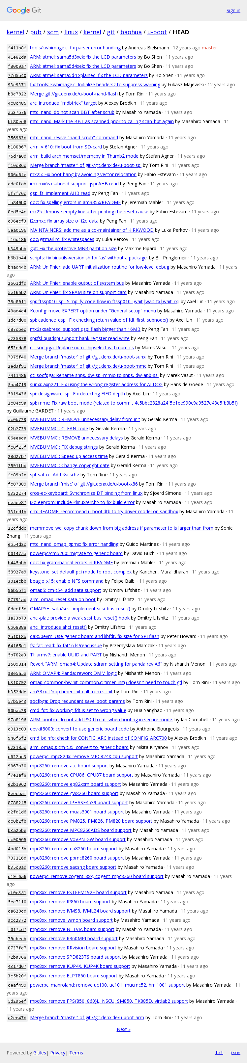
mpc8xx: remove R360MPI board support (74, 938)
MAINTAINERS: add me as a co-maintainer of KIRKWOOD (92, 230)
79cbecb (17, 939)
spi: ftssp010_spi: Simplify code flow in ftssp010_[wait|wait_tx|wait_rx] (104, 301)
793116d (17, 858)
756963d (17, 138)
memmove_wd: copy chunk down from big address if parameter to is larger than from (121, 528)
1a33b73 (17, 618)
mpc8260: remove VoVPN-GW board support (78, 839)
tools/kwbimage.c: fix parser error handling (75, 47)
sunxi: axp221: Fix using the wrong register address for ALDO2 (96, 384)
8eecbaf (17, 793)
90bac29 (17, 710)
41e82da (17, 57)
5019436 (17, 394)
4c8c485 (17, 103)
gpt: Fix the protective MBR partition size (73, 248)
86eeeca (17, 438)
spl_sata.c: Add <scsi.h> (54, 474)
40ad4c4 (17, 311)
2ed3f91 (17, 366)
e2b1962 (17, 784)
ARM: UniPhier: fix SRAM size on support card (78, 292)
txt (219, 1052)
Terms (76, 1053)
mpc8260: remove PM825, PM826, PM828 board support (91, 821)
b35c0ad (17, 867)
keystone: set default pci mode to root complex (81, 572)
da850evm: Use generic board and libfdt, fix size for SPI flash (94, 636)
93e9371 (17, 85)
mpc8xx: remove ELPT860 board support (73, 975)
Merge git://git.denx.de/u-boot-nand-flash (74, 94)
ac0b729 (17, 419)
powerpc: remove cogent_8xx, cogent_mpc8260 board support (97, 876)
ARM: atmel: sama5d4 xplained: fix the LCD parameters (89, 75)
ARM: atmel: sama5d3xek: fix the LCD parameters (83, 57)
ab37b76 (17, 112)
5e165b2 (17, 292)
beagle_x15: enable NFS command (67, 581)
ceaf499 (17, 985)
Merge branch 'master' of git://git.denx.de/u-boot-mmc (88, 366)
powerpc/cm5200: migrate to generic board (76, 553)
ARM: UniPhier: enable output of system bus (77, 283)
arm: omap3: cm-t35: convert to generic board (79, 747)
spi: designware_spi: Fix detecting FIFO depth (77, 393)
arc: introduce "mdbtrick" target (63, 103)
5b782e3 (17, 655)
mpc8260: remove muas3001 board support (77, 812)
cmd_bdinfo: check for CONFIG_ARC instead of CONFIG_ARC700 (98, 738)
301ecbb (17, 581)
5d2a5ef (17, 1001)
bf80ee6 (17, 121)
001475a (17, 553)
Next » (124, 1029)
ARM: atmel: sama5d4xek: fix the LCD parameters (83, 66)
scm (53, 32)
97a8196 (17, 720)
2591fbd (17, 465)
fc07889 (17, 484)
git (111, 32)
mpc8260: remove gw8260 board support (74, 793)
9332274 (17, 493)
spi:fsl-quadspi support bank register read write (80, 338)
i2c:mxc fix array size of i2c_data (64, 221)
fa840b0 (17, 202)
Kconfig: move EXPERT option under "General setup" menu (93, 310)
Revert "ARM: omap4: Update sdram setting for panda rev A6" (96, 664)
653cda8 (17, 348)
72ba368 (17, 957)
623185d (17, 747)
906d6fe (17, 174)
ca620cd (17, 911)
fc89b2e (17, 475)
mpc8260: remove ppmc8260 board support (77, 858)
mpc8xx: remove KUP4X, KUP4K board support (80, 966)
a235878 (17, 338)
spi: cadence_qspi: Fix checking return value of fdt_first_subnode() (99, 320)
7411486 (17, 375)
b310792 (17, 682)
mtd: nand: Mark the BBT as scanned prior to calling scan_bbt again (102, 121)
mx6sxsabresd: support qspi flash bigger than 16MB (85, 329)
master (209, 47)
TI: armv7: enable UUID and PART (66, 654)
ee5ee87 (17, 502)
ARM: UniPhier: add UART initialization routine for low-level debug (99, 267)
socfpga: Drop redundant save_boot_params (77, 701)
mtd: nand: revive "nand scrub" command (74, 137)
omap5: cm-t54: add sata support (65, 590)
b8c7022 (17, 94)
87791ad (17, 599)
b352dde (17, 692)
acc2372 (17, 920)
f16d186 (17, 239)
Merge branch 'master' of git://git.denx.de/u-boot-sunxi (88, 357)
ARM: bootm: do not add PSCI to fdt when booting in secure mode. (101, 719)
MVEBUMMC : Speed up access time (69, 456)
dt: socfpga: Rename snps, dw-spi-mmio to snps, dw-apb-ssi (94, 375)
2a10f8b (17, 636)
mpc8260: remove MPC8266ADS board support (81, 830)
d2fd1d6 (17, 812)
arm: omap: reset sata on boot (63, 599)
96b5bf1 (17, 590)
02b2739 (17, 429)
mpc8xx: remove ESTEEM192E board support (78, 892)
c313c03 (17, 729)
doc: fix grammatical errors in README (71, 562)
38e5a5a (17, 673)
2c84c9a (17, 403)
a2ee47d (17, 1018)
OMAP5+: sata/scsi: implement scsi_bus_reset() (80, 608)
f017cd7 (17, 929)
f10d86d (17, 165)
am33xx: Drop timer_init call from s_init (71, 691)
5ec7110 (17, 902)
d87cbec (17, 329)
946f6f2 (17, 738)
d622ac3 (17, 756)
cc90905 (17, 839)
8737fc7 (17, 948)
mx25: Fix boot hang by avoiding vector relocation (83, 174)
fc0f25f (17, 447)
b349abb (17, 249)
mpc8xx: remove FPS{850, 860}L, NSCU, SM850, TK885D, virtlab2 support (109, 1001)
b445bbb (17, 563)
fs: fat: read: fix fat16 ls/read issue (66, 645)
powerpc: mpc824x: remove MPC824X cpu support (84, 756)
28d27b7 (17, 456)
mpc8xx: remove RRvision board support (73, 947)
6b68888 (17, 627)
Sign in (233, 10)
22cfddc (17, 528)
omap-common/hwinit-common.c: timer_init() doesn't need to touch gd (106, 682)
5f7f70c (17, 193)
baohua (131, 32)
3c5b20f (17, 976)
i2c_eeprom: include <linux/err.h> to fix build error (82, 502)
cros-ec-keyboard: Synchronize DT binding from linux (86, 493)
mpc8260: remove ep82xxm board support (75, 784)
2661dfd (17, 283)
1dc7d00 (17, 320)
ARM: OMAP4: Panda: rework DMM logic (73, 673)
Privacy (57, 1053)
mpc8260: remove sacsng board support (73, 867)
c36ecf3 (17, 221)
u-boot (157, 32)
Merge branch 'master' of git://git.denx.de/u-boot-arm (87, 1017)
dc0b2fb (17, 821)
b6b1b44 (17, 258)
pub (36, 32)
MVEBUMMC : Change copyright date (69, 465)
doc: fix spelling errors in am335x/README (75, 202)
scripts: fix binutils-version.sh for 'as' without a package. (89, 257)
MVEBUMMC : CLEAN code (59, 428)
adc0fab (17, 184)
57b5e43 (17, 701)
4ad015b (17, 849)
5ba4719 (17, 384)
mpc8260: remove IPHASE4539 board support (79, 802)
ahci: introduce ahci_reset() (58, 627)
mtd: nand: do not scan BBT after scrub (72, 112)
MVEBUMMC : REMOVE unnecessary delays (76, 438)
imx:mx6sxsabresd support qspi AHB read (74, 183)
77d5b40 (17, 75)
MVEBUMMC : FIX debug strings (64, 447)
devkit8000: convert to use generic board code (79, 729)
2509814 (17, 664)
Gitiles (39, 1053)
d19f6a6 (17, 876)
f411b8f (17, 48)
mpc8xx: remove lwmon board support (71, 920)
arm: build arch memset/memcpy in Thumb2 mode (84, 156)
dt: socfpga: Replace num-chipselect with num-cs (82, 347)
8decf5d (17, 609)
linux (71, 32)
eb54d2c (17, 544)
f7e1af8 (17, 775)
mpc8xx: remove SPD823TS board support (75, 957)
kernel (15, 32)
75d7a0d (17, 156)
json (235, 1052)
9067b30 (17, 766)
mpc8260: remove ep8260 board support (73, 848)
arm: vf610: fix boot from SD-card (66, 147)
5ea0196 (17, 230)
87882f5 (17, 803)
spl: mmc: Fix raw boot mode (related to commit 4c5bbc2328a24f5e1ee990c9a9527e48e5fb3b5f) (134, 403)
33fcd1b (17, 512)
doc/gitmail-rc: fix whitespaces (62, 239)
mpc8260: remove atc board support (69, 765)
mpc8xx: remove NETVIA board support (72, 929)
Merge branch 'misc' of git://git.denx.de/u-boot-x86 (84, 484)
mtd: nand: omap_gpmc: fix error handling (74, 544)
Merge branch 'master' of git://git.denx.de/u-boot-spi (85, 165)
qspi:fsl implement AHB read (60, 193)
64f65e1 (17, 646)
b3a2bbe (17, 830)
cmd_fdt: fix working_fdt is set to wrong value (78, 710)
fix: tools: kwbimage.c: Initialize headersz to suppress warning (95, 84)
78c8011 (17, 302)
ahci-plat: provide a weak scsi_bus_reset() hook (80, 618)
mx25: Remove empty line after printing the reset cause (89, 211)
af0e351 (17, 892)
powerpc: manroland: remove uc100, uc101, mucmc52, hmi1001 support (107, 985)
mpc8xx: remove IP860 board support (70, 901)
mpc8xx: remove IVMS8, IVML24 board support (80, 911)
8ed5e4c (17, 212)
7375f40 (17, 357)
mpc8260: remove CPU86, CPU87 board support (81, 775)
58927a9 (17, 572)
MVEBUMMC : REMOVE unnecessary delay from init (85, 419)
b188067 (17, 147)
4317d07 (17, 966)
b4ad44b (17, 267)
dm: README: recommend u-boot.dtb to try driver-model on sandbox (104, 511)
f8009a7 (17, 66)
